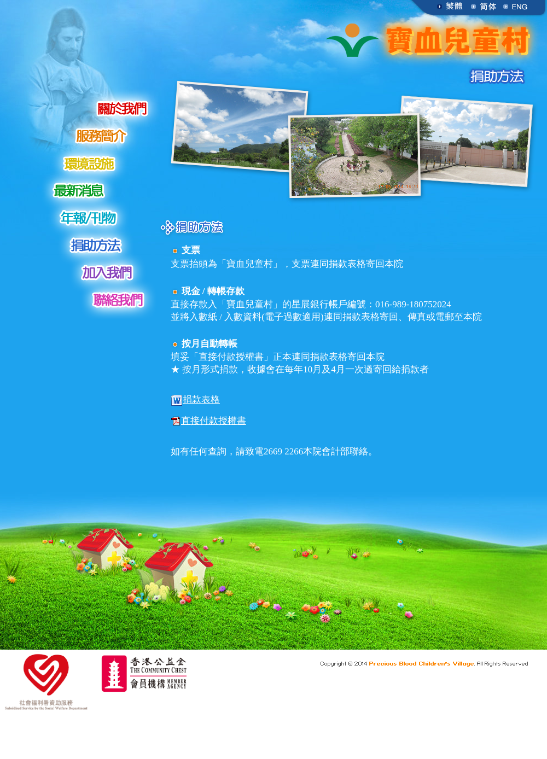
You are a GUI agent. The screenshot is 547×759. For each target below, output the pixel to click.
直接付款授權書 (208, 421)
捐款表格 (195, 400)
